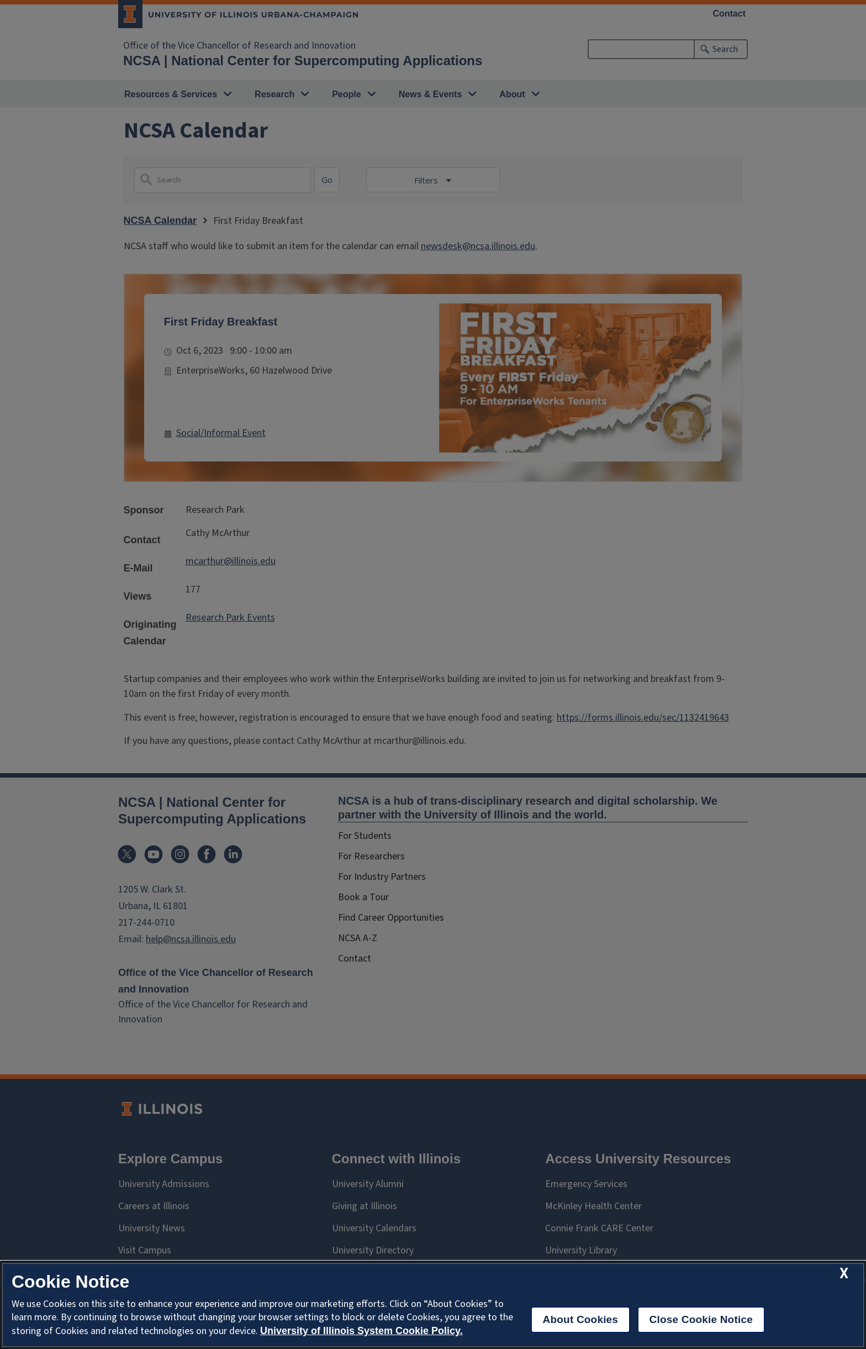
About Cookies (581, 1319)
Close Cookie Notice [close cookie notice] (701, 1319)
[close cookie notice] (844, 1273)
